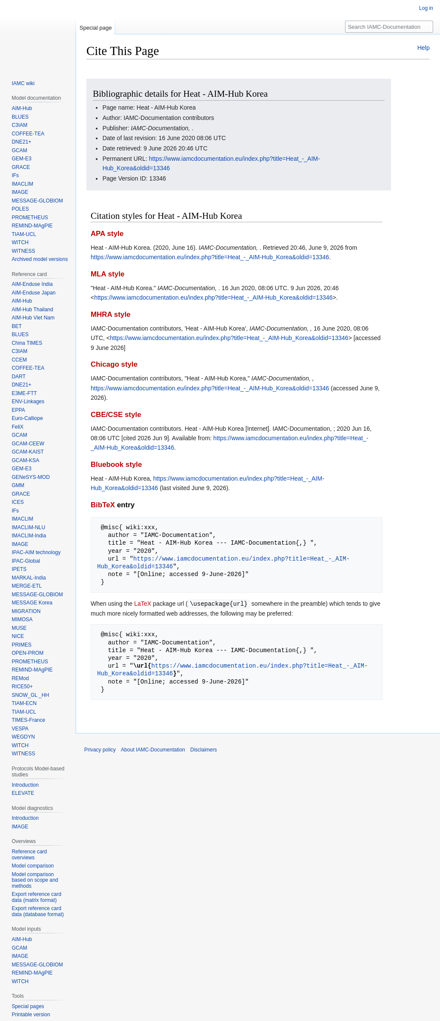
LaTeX (142, 603)
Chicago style (114, 364)
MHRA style (111, 314)
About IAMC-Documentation (153, 749)
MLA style (108, 274)
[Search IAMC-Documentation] (389, 27)
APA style (107, 234)
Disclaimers (203, 749)
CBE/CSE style (116, 415)
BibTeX (103, 505)
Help (423, 47)
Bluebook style (116, 464)
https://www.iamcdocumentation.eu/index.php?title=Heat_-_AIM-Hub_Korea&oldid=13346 (210, 257)
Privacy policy (100, 749)
